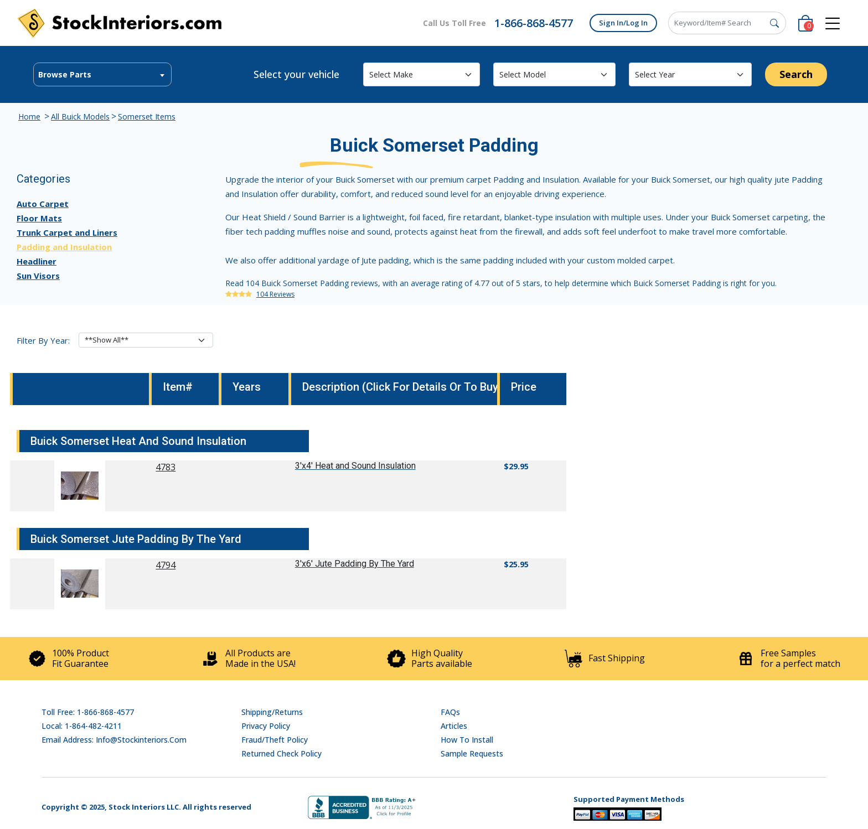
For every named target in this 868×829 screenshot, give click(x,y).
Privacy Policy (265, 726)
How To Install (467, 739)
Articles (454, 726)
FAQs (450, 712)
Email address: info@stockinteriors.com (114, 739)
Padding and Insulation (64, 246)
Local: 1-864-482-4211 (82, 726)
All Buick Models (80, 116)
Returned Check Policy (281, 753)
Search (796, 74)
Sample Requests (472, 753)
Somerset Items (146, 116)
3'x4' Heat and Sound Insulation (355, 465)
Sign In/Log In (623, 23)
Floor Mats (39, 218)
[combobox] (102, 74)
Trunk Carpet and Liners (67, 232)
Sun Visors (38, 275)
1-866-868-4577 (533, 22)
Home (29, 116)
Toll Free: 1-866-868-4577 (88, 712)
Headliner (36, 261)
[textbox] (102, 74)
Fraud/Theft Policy (274, 739)
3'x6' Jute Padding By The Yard (354, 563)
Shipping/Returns (272, 712)
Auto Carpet (43, 203)
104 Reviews (275, 294)
